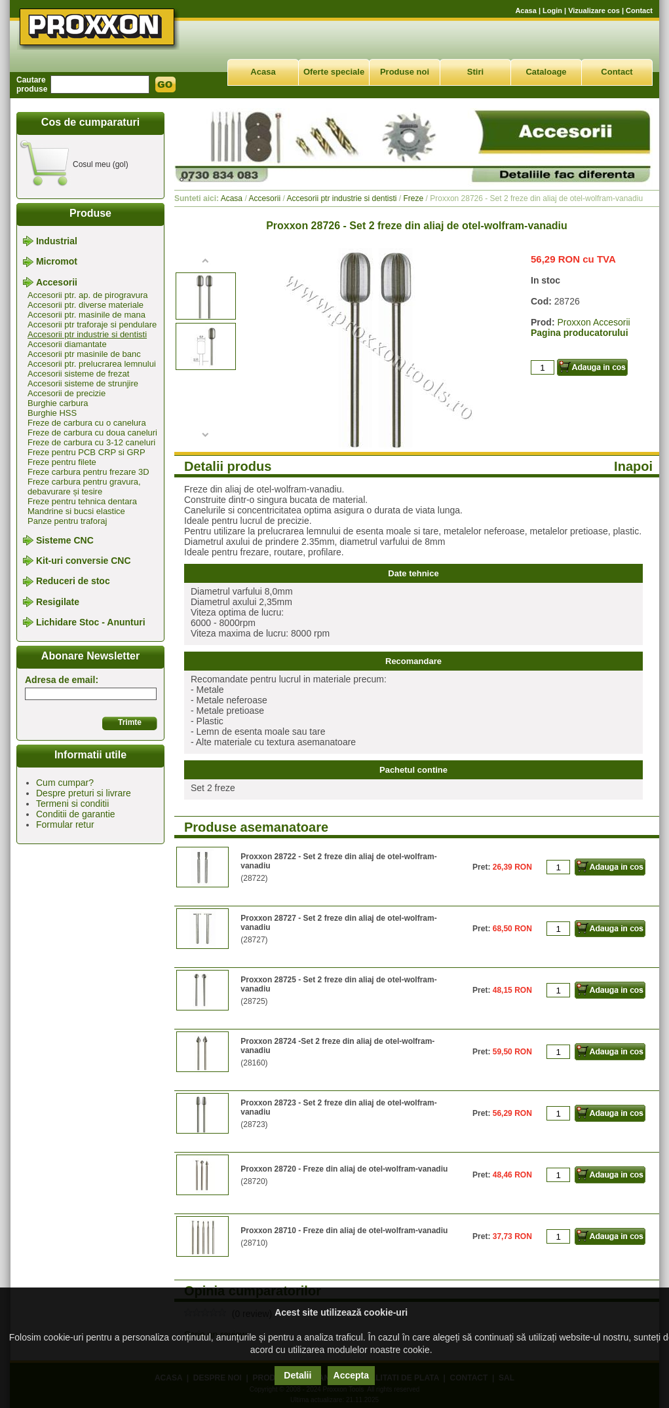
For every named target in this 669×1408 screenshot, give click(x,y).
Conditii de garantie (75, 814)
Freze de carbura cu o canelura (87, 423)
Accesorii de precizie (66, 393)
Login (552, 10)
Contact (639, 10)
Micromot (56, 262)
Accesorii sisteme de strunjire (83, 383)
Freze (414, 198)
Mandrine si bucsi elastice (76, 511)
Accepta (351, 1375)
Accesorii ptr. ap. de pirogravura (88, 295)
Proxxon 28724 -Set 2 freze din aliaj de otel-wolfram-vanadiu (337, 1046)
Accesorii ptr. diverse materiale (85, 305)
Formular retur (65, 824)
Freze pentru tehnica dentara (82, 501)
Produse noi (404, 72)
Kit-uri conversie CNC (83, 560)
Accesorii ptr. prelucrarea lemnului (92, 364)
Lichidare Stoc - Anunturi (90, 622)
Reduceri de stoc (73, 581)
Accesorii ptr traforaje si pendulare (92, 324)
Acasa (525, 10)
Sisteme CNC (65, 540)
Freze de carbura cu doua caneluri (92, 432)
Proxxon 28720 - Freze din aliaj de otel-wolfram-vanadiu (344, 1169)
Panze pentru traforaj (67, 521)
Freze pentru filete (62, 462)
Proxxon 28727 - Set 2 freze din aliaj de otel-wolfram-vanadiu (338, 923)
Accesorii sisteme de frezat (78, 374)
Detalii (297, 1375)
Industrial (56, 241)
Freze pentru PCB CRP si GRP (86, 452)
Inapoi (633, 466)
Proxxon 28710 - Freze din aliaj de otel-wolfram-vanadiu (344, 1230)
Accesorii (56, 282)
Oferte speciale (333, 72)
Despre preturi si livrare (83, 793)
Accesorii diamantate (67, 344)
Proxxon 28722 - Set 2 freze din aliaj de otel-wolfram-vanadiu (338, 861)
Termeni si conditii (72, 803)
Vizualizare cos (594, 10)
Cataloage (546, 72)
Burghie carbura (58, 403)
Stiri (475, 72)
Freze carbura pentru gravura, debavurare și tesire (84, 486)
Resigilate (57, 602)
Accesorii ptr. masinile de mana (86, 315)
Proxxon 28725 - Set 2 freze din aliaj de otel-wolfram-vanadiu (338, 984)
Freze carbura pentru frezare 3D (88, 472)
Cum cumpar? (65, 782)
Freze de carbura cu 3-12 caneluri (91, 442)
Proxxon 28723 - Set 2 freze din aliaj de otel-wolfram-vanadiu (338, 1107)
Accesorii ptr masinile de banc (84, 354)
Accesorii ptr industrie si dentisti (87, 334)
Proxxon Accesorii (593, 322)
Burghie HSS (52, 413)
